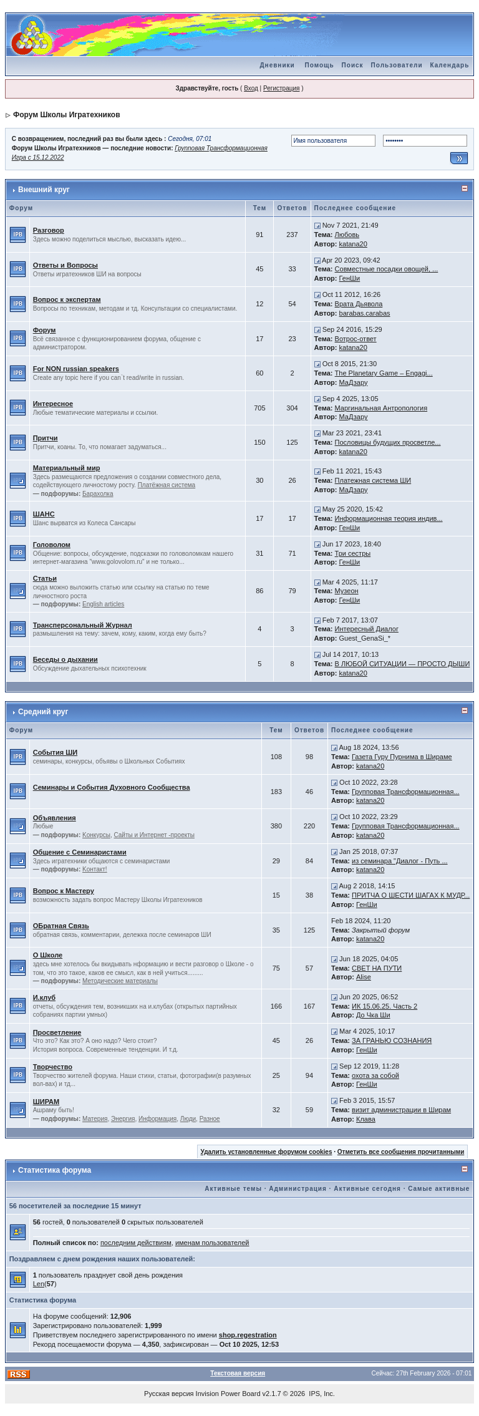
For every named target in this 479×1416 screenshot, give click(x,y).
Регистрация (281, 88)
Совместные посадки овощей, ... (386, 269)
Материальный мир (66, 468)
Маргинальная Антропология (381, 408)
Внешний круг (44, 189)
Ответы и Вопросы (65, 265)
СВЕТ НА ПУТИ (377, 968)
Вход (251, 88)
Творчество (52, 1066)
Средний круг (43, 711)
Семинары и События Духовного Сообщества (111, 787)
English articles (103, 604)
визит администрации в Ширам (401, 1109)
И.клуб (44, 997)
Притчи (45, 438)
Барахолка (97, 493)
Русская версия (168, 1393)
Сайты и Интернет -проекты (154, 835)
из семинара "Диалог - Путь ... (400, 861)
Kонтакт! (94, 869)
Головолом (51, 544)
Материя (94, 1118)
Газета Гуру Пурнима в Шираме (402, 756)
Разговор (48, 230)
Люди (188, 1118)
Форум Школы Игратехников (66, 114)
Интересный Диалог (367, 629)
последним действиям (136, 1242)
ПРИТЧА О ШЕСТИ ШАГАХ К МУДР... (411, 895)
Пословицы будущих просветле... (388, 442)
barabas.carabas (364, 313)
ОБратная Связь (61, 925)
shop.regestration (248, 1335)
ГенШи (349, 278)
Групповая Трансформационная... (406, 791)
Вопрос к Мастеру (63, 891)
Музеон (347, 590)
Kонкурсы (96, 835)
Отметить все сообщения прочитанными (401, 1151)
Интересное (53, 403)
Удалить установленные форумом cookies (266, 1151)
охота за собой (375, 1075)
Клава (365, 1119)
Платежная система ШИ (373, 480)
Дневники (276, 65)
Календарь (450, 65)
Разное (210, 1118)
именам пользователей (212, 1242)
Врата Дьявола (359, 304)
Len (38, 1283)
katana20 (353, 244)
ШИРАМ (46, 1101)
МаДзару (353, 382)
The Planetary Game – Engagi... (384, 373)
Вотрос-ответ (356, 338)
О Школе (47, 955)
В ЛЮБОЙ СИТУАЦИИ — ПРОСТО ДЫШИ (402, 663)
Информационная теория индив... (389, 518)
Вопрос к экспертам (67, 299)
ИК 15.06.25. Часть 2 (384, 1006)
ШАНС (44, 514)
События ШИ (55, 752)
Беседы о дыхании (65, 659)
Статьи (45, 578)
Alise (363, 977)
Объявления (54, 818)
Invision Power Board (228, 1393)
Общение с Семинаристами (80, 852)
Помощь (319, 65)
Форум (44, 330)
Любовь (347, 234)
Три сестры (353, 553)
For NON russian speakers (76, 368)
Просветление (57, 1032)
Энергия (123, 1118)
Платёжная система (167, 485)
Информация (157, 1118)
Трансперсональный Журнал (82, 625)
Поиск (353, 65)
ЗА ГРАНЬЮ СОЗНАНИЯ (392, 1040)
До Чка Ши (373, 1015)
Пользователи (397, 65)
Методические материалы (120, 980)
